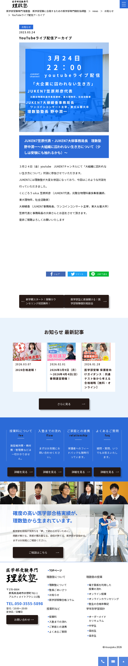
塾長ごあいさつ (58, 596)
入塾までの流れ (58, 627)
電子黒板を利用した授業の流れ (100, 593)
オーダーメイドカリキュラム (97, 624)
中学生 (92, 631)
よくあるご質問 (58, 637)
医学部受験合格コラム (61, 606)
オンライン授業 (97, 600)
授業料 (53, 622)
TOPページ (55, 576)
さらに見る (64, 411)
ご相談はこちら (38, 559)
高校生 (92, 636)
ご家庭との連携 (58, 632)
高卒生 (92, 641)
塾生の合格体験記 (99, 610)
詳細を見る (21, 478)
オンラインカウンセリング (104, 605)
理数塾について (58, 591)
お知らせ (26, 27)
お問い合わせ (22, 626)
